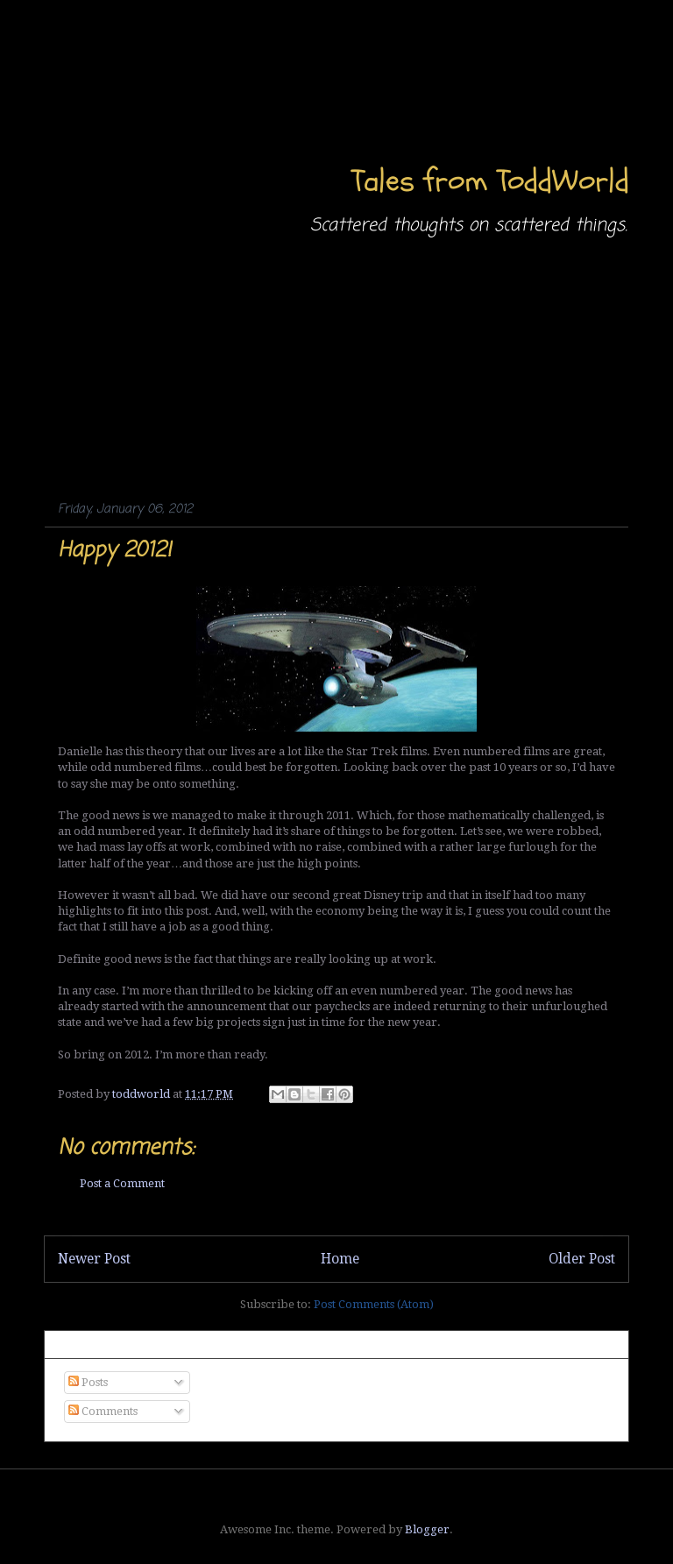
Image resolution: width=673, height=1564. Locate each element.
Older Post (582, 1258)
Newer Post (94, 1258)
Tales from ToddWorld (490, 180)
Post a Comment (122, 1183)
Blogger (427, 1529)
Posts (88, 1382)
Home (340, 1258)
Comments (103, 1411)
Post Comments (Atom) (374, 1304)
